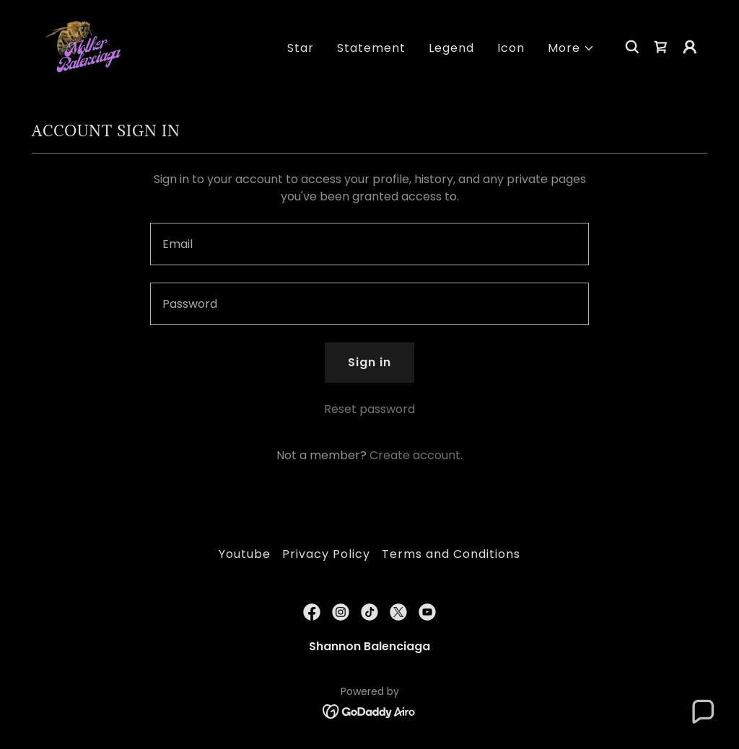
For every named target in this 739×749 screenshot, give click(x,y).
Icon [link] (511, 48)
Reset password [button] (369, 409)
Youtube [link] (245, 554)
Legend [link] (451, 48)
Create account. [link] (416, 455)
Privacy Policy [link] (326, 554)
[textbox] (369, 244)
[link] (87, 45)
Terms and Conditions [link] (451, 554)
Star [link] (300, 48)
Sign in (369, 362)
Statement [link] (371, 48)
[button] (571, 48)
